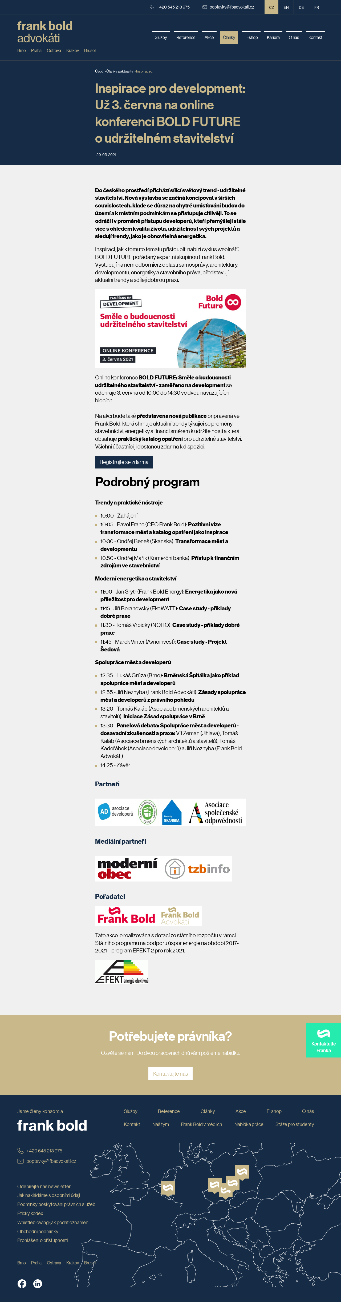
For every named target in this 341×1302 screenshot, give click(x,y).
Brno (21, 50)
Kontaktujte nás (170, 1074)
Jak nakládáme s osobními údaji (48, 1195)
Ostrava (54, 50)
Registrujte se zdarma (124, 462)
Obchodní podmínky (37, 1231)
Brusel (90, 50)
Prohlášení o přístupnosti (42, 1240)
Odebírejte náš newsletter (44, 1186)
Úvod (99, 71)
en (286, 7)
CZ (271, 7)
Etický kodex (30, 1213)
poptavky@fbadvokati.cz (228, 7)
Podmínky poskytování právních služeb (56, 1204)
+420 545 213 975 (170, 7)
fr (316, 7)
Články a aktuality (119, 71)
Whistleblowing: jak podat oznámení (53, 1222)
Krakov (72, 50)
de (301, 7)
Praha (36, 50)
